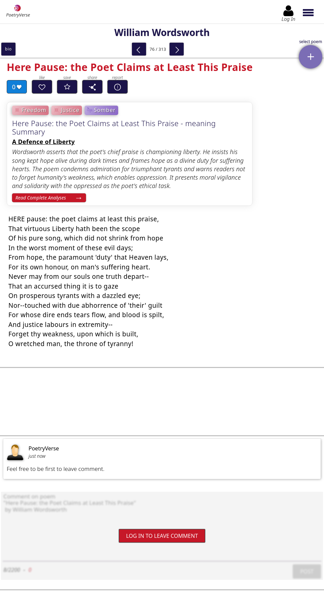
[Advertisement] (162, 401)
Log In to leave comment (162, 536)
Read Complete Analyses (40, 197)
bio (8, 49)
